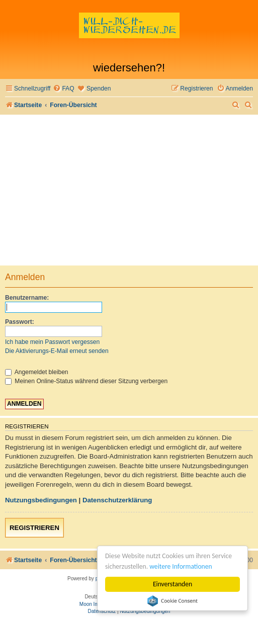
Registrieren (34, 527)
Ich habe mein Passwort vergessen (52, 341)
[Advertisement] (129, 190)
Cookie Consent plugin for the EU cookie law (172, 600)
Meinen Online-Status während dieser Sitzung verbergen (86, 381)
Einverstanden (172, 584)
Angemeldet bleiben (36, 372)
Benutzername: (27, 297)
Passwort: (19, 321)
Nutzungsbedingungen (41, 500)
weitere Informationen (180, 566)
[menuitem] (63, 89)
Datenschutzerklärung (117, 500)
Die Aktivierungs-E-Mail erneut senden (57, 350)
